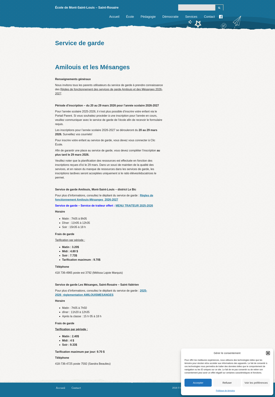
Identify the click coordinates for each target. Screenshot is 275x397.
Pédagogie (148, 16)
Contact (209, 16)
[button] (268, 353)
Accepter (198, 382)
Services (191, 16)
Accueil (114, 16)
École (130, 16)
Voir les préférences (256, 382)
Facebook (221, 16)
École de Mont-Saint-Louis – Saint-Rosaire (87, 7)
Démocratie (170, 16)
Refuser (227, 382)
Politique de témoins (225, 390)
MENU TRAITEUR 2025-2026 (134, 205)
